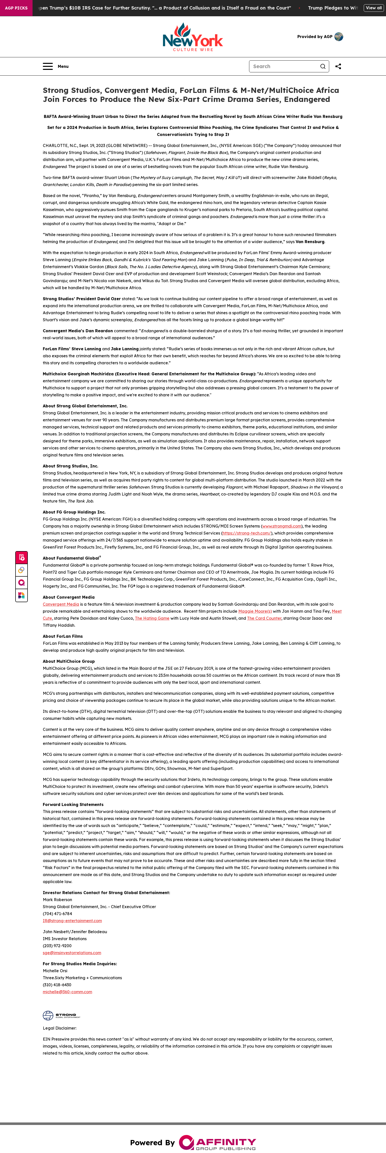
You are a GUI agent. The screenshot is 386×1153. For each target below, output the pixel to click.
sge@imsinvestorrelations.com (72, 952)
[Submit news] (21, 558)
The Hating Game (152, 618)
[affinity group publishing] (21, 583)
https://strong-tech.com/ (247, 533)
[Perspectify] (21, 570)
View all (374, 7)
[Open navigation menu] (56, 66)
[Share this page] (338, 66)
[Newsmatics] (21, 595)
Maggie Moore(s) (255, 611)
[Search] (283, 66)
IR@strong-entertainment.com (72, 920)
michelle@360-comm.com (67, 991)
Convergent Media (61, 604)
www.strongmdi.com (281, 526)
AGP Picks (16, 8)
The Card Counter (264, 618)
